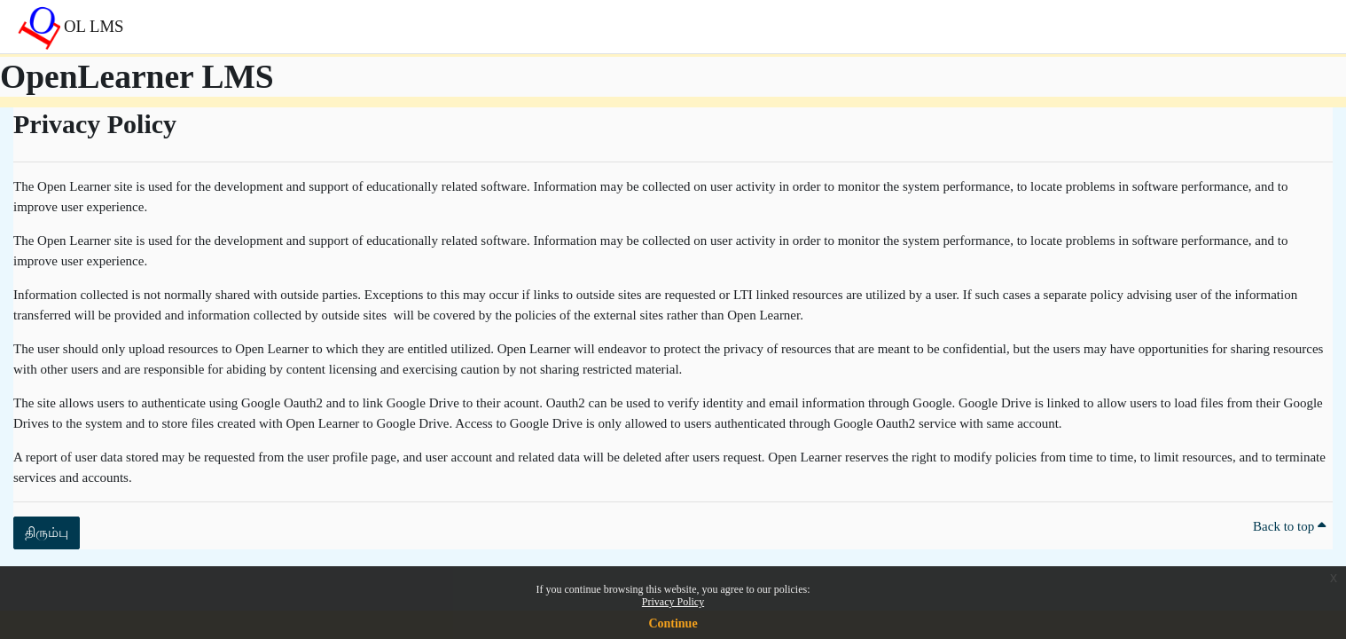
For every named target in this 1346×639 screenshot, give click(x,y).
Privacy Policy (673, 602)
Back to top (1289, 526)
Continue (672, 623)
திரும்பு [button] (46, 532)
